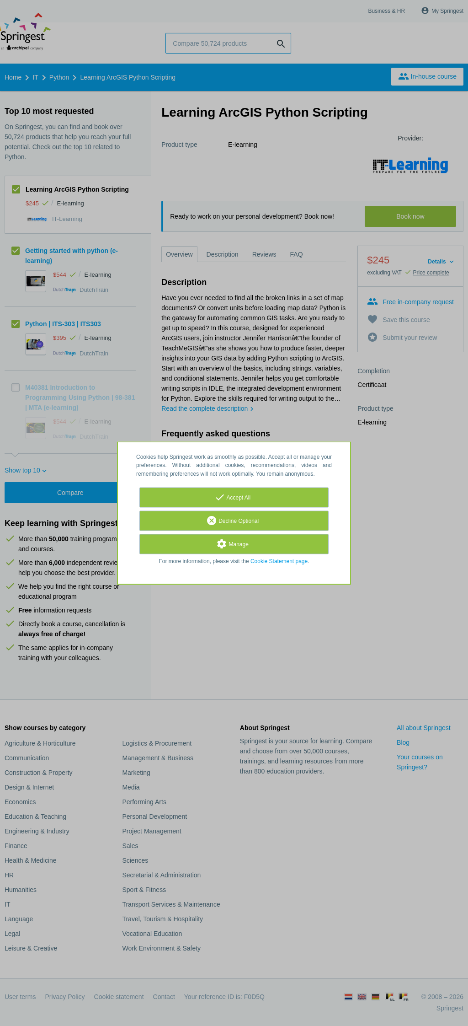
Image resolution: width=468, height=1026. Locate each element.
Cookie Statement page (279, 561)
